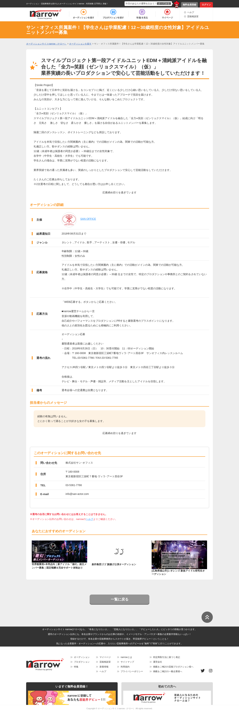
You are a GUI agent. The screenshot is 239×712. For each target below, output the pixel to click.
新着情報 (104, 666)
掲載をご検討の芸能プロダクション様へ (173, 666)
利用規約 (125, 666)
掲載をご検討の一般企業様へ (167, 671)
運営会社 (157, 662)
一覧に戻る (119, 599)
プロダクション (82, 662)
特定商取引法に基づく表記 (166, 657)
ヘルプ (190, 12)
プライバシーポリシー (132, 671)
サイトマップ (127, 662)
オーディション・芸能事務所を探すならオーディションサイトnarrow (55, 4)
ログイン (206, 4)
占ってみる (164, 3)
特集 (76, 666)
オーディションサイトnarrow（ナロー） (116, 708)
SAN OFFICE (88, 218)
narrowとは (126, 657)
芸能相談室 (192, 16)
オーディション (82, 657)
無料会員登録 (189, 4)
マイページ (105, 657)
